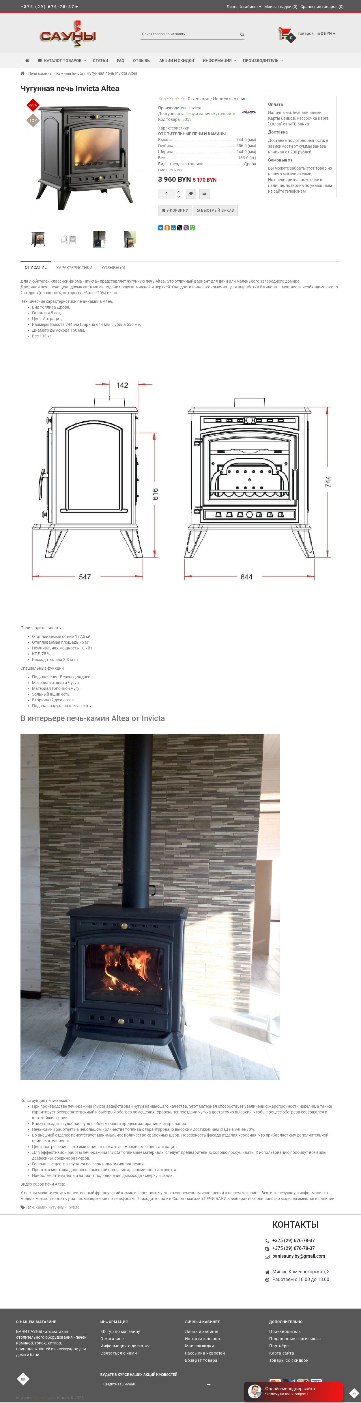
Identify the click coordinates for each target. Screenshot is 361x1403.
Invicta (195, 108)
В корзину (175, 211)
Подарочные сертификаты (296, 1338)
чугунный (57, 1207)
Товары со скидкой (288, 1360)
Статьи (100, 60)
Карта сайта (281, 1353)
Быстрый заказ (215, 211)
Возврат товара (201, 1360)
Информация (219, 60)
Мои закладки (199, 1346)
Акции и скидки (176, 60)
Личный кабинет (202, 1331)
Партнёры (279, 1346)
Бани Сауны (44, 1398)
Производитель (263, 60)
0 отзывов (198, 99)
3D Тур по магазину (120, 1331)
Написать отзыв (230, 99)
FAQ (120, 60)
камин (41, 1207)
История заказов (202, 1338)
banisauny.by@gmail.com (298, 1256)
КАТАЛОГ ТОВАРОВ (62, 60)
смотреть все (170, 170)
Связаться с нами (118, 1353)
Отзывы (142, 60)
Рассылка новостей (205, 1353)
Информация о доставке (125, 1346)
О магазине (112, 1338)
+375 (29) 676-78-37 (293, 1240)
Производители (285, 1331)
